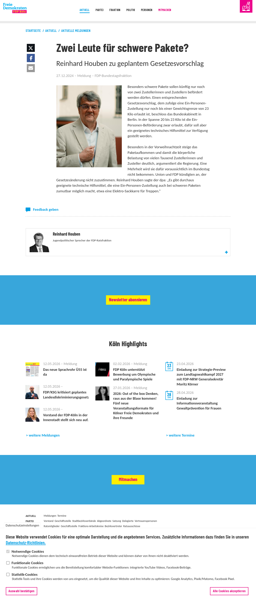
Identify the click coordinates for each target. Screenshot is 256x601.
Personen (151, 11)
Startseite (33, 31)
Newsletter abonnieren (128, 309)
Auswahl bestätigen (21, 592)
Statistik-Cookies (25, 576)
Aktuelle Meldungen (75, 31)
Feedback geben (45, 209)
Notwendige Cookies (28, 553)
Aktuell (73, 11)
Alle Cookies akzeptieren (229, 592)
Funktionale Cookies (27, 564)
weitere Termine (182, 450)
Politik (131, 11)
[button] (31, 48)
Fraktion (111, 11)
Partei (92, 11)
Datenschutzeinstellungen (22, 527)
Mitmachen (174, 11)
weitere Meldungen (44, 450)
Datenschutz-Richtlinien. (26, 544)
